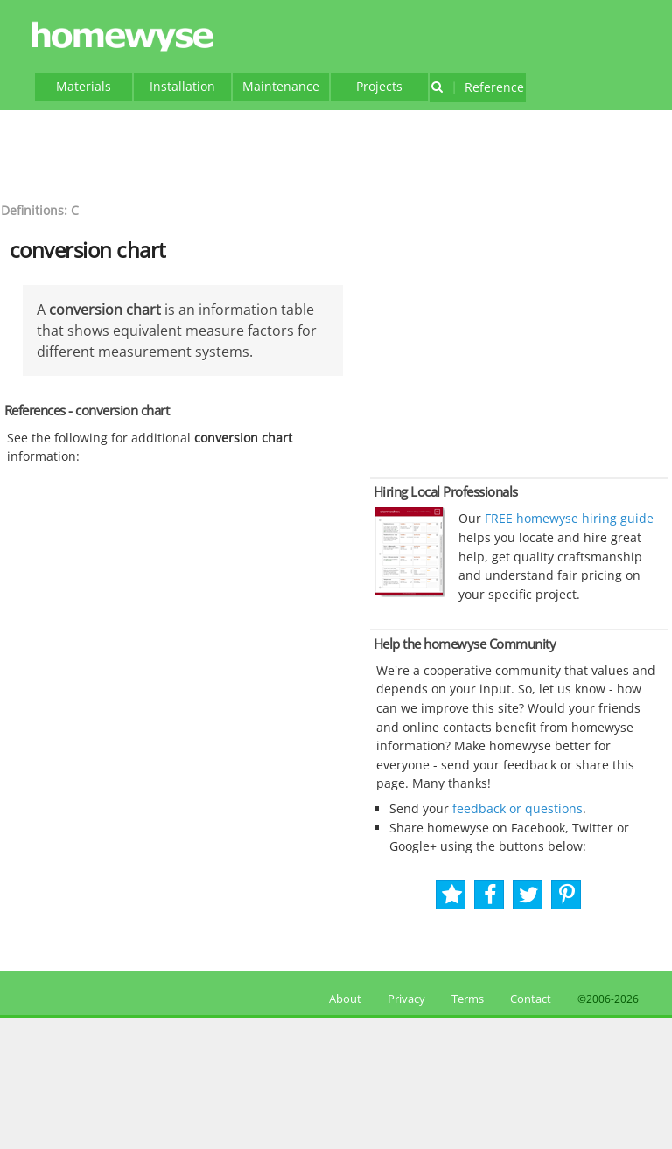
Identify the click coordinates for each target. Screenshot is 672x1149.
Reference (477, 87)
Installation (182, 86)
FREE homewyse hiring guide (567, 518)
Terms (468, 998)
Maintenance (280, 86)
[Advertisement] (336, 154)
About (342, 998)
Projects (379, 86)
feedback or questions (517, 808)
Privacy (406, 998)
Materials (83, 86)
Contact (530, 998)
